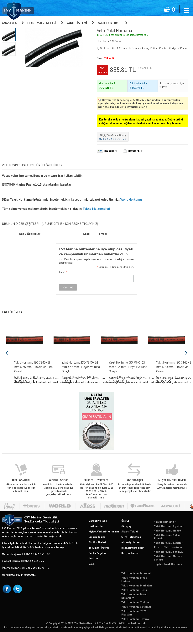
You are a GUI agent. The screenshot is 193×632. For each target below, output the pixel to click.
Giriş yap (126, 526)
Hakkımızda (96, 526)
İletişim (93, 558)
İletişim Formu (129, 553)
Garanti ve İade (98, 520)
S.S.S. (92, 564)
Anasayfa (9, 23)
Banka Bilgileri (97, 553)
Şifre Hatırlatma (131, 537)
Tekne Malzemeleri (41, 23)
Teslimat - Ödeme (99, 547)
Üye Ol (125, 520)
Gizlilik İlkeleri (97, 542)
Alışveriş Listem (130, 542)
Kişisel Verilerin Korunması (104, 531)
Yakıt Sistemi (76, 23)
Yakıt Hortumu (108, 23)
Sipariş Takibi (97, 537)
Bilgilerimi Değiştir (132, 547)
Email (63, 272)
